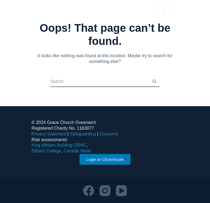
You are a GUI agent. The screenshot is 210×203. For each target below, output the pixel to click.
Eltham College (46, 151)
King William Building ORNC (58, 145)
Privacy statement (48, 134)
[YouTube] (121, 190)
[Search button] (154, 81)
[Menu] (164, 9)
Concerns (109, 134)
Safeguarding (83, 134)
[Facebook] (88, 190)
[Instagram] (105, 190)
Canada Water (78, 151)
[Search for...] (99, 81)
